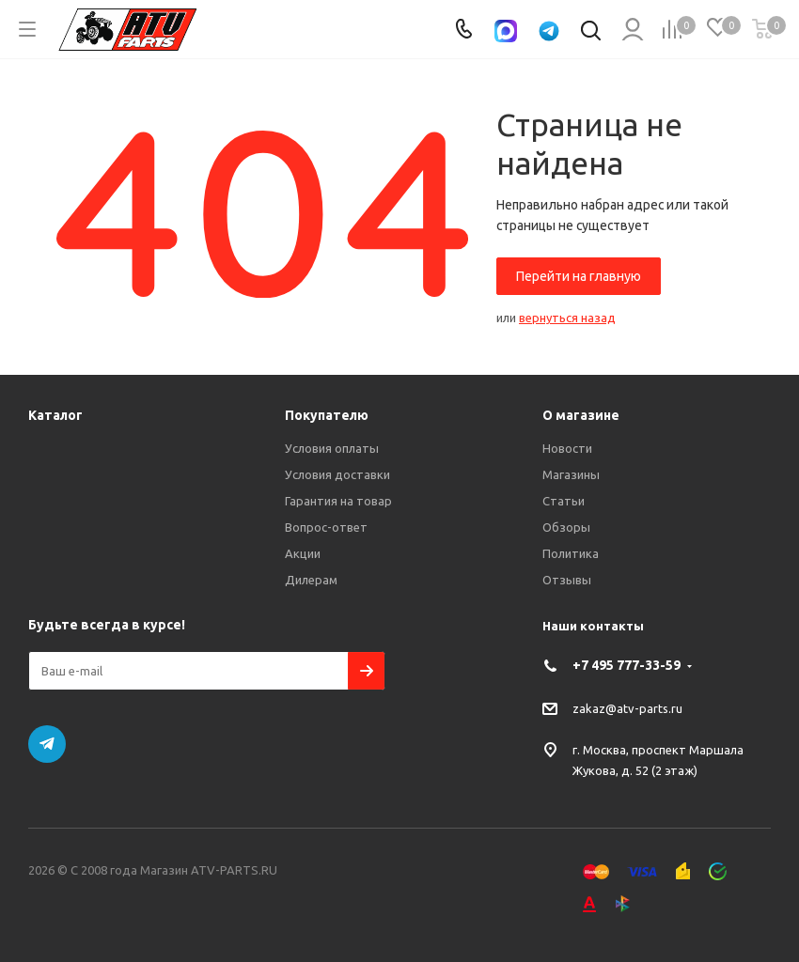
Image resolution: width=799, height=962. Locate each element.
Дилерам (311, 579)
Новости (567, 448)
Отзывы (566, 579)
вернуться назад (567, 317)
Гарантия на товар (338, 500)
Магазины (571, 474)
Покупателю (326, 415)
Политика (570, 553)
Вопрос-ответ (326, 527)
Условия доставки (337, 474)
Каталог (55, 415)
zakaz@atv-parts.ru (627, 708)
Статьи (563, 500)
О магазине (580, 415)
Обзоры (566, 527)
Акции (303, 553)
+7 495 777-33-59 (626, 665)
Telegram (47, 744)
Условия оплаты (332, 448)
